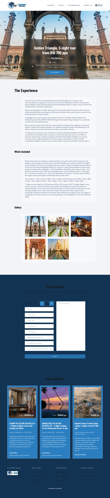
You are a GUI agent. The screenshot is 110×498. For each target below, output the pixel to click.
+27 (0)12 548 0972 (87, 476)
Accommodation (74, 5)
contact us (36, 480)
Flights (61, 5)
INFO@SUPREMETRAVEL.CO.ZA (91, 472)
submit (55, 356)
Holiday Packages (39, 476)
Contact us (88, 5)
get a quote (55, 72)
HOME (34, 472)
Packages (50, 5)
